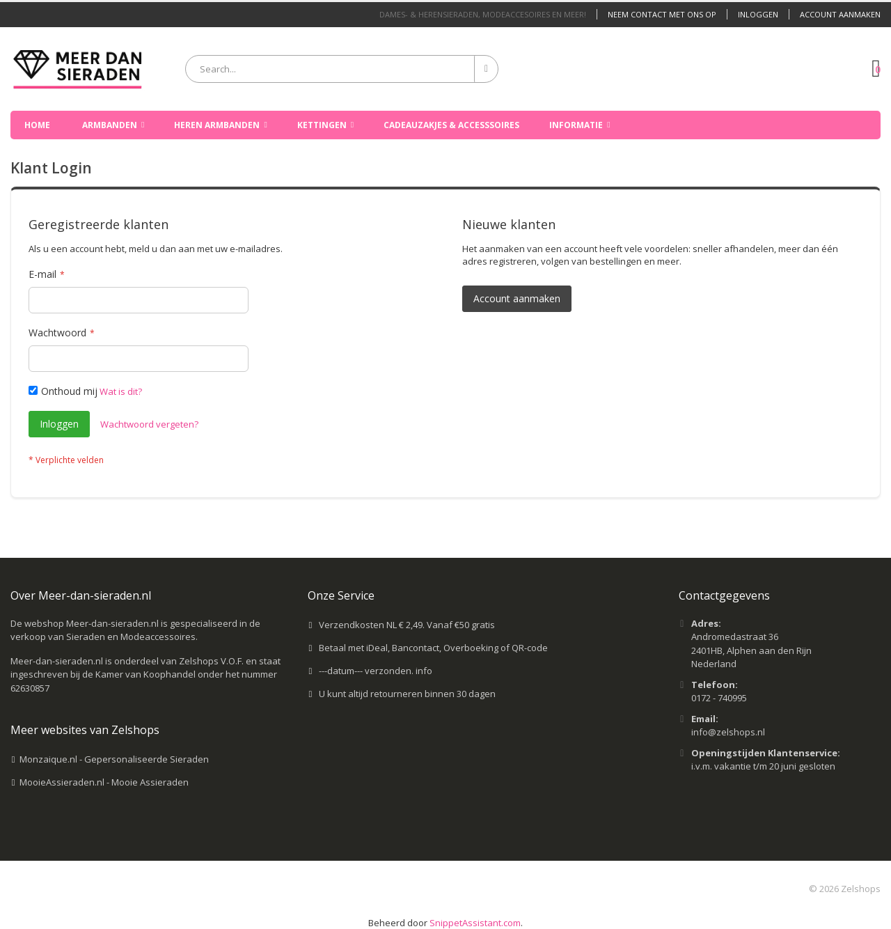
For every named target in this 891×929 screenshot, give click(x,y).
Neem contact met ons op (662, 14)
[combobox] (341, 69)
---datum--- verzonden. (367, 670)
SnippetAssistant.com (475, 922)
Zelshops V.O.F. (211, 661)
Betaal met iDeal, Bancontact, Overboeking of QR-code (433, 647)
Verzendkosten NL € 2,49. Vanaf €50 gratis (407, 624)
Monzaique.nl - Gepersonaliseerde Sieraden (114, 759)
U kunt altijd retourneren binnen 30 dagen (407, 693)
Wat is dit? (121, 391)
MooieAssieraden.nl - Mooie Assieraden (104, 782)
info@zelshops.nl (728, 732)
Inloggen (758, 14)
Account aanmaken (840, 14)
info (424, 670)
